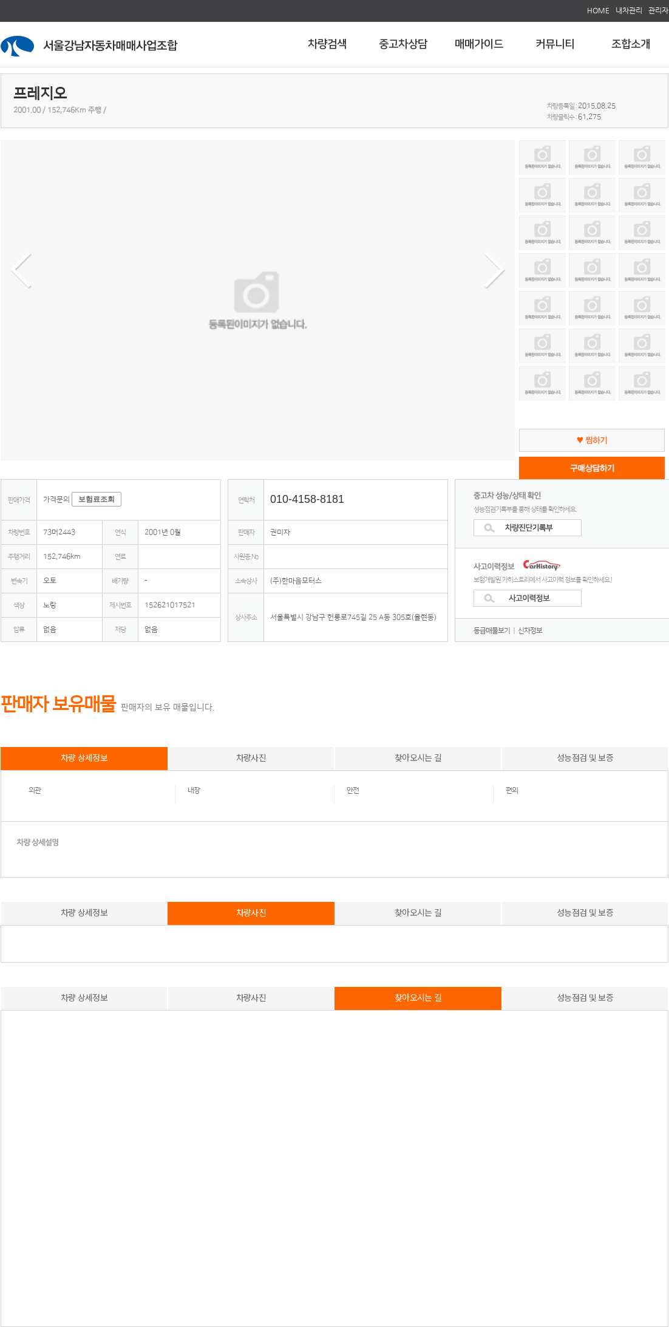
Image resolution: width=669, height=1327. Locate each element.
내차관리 (629, 10)
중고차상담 (403, 44)
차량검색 (327, 44)
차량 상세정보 (84, 757)
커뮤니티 (554, 44)
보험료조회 (96, 499)
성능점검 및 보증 (585, 757)
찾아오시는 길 (418, 757)
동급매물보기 (492, 631)
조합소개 (630, 44)
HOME (598, 10)
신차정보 (530, 631)
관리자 (658, 10)
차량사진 (251, 757)
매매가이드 (479, 44)
